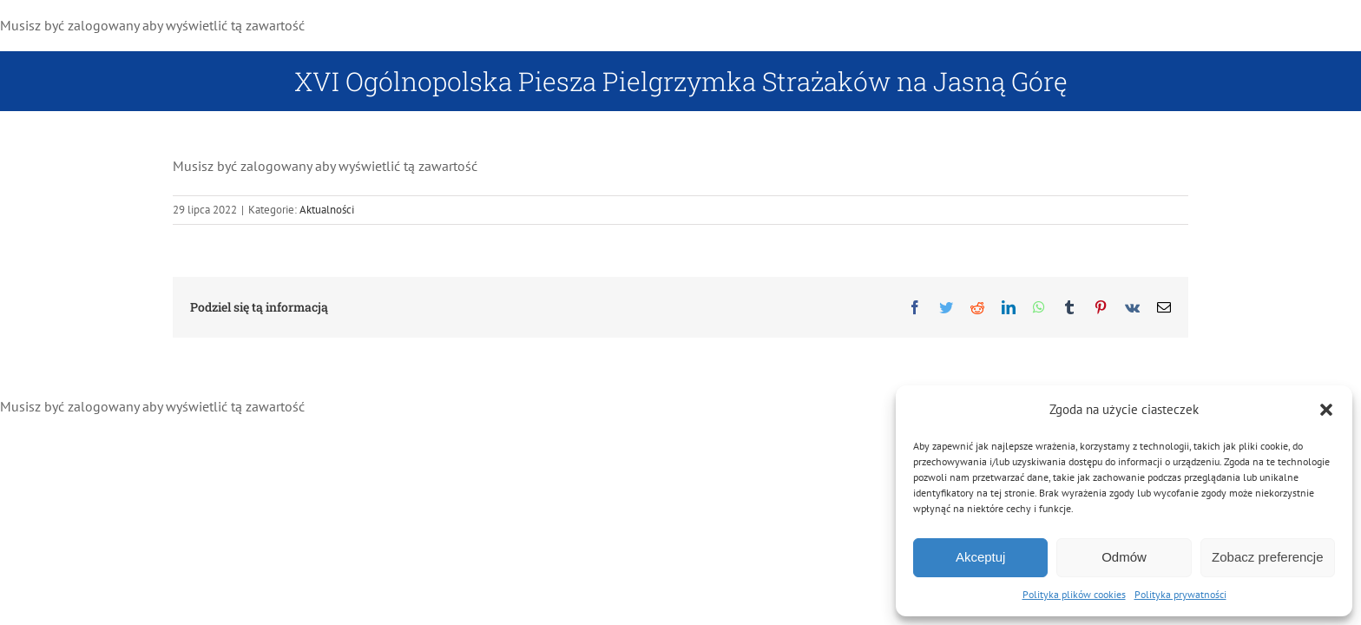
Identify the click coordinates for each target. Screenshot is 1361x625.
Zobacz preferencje (1267, 556)
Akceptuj (981, 556)
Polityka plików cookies (1074, 594)
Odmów (1124, 556)
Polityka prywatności (1180, 594)
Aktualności (326, 209)
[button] (1326, 409)
